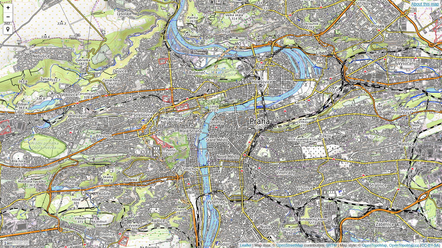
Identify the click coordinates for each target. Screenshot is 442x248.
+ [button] (8, 8)
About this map (425, 4)
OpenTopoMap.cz (404, 245)
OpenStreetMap (289, 245)
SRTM (331, 245)
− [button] (8, 17)
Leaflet (245, 245)
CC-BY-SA (430, 245)
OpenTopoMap (374, 245)
